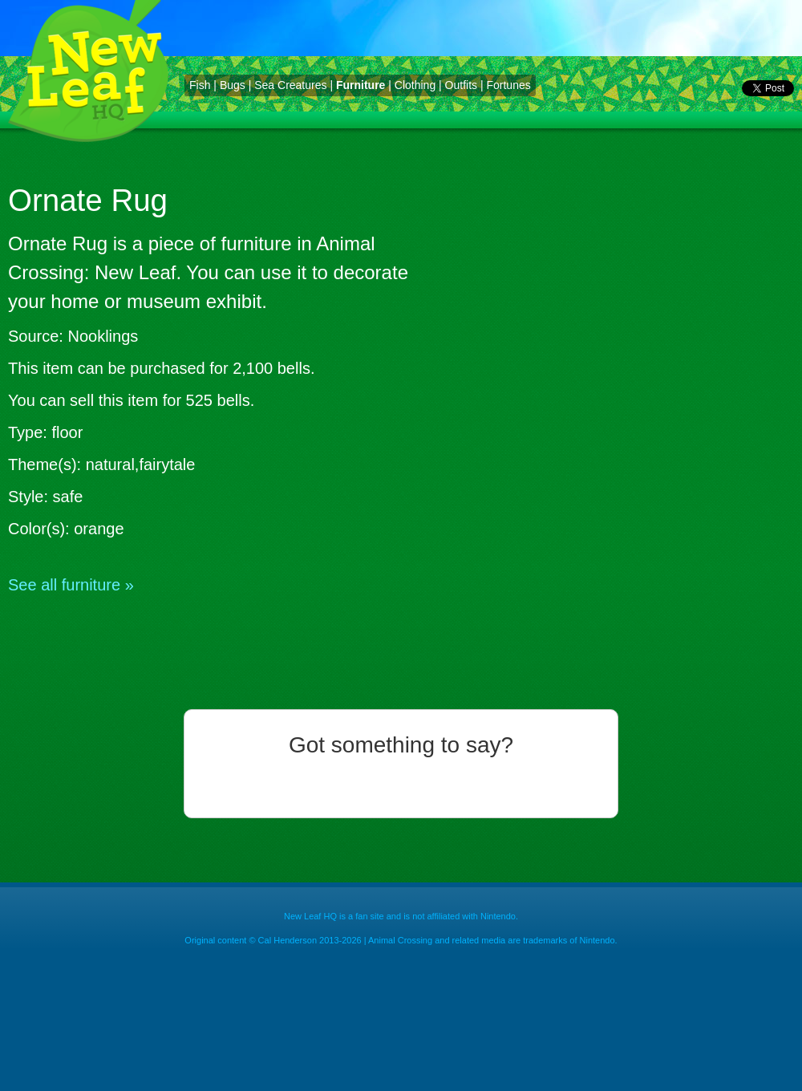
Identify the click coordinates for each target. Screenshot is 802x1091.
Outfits (461, 85)
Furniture (360, 85)
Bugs (232, 85)
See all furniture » (71, 585)
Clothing (415, 85)
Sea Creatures (290, 85)
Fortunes (508, 85)
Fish (199, 85)
